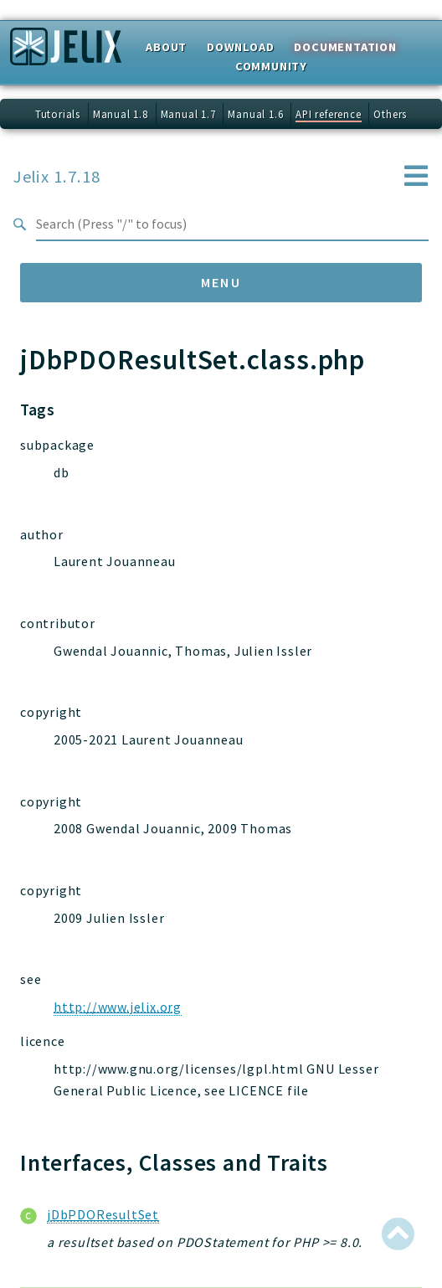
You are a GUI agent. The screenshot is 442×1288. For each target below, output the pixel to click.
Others (390, 114)
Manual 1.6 (255, 114)
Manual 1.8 (120, 114)
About (166, 46)
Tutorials (57, 114)
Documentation (345, 46)
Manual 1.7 (188, 114)
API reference (328, 114)
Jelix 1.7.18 (56, 177)
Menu (221, 282)
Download (240, 46)
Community (271, 66)
